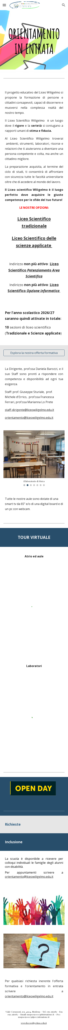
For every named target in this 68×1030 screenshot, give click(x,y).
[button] (4, 5)
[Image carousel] (34, 458)
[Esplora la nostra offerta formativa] (34, 353)
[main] (34, 41)
